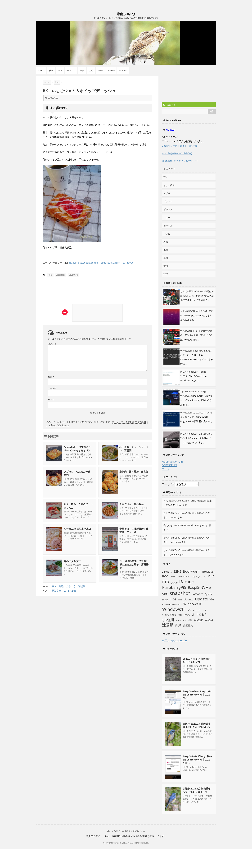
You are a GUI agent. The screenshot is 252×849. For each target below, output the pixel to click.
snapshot (180, 593)
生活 (91, 70)
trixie (180, 599)
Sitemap (123, 70)
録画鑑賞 (188, 625)
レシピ (166, 233)
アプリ (166, 193)
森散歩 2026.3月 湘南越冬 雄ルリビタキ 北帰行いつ (197, 725)
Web (60, 70)
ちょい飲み (169, 185)
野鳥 (178, 625)
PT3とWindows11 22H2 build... (196, 433)
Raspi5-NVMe (199, 587)
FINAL (179, 504)
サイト (51, 399)
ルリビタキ (199, 614)
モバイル (167, 225)
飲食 (51, 70)
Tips (173, 599)
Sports (208, 594)
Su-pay (165, 599)
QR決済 (174, 582)
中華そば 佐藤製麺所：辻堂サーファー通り (133, 530)
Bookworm (192, 571)
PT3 (165, 582)
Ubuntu (188, 599)
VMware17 (177, 604)
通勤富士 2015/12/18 (64, 590)
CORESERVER (169, 465)
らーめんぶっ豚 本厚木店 (77, 528)
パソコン (71, 70)
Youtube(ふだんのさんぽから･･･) (180, 160)
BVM (165, 576)
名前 (51, 376)
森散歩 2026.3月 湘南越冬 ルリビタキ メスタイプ (197, 790)
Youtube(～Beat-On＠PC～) (177, 153)
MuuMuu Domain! (172, 461)
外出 (165, 241)
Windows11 (174, 609)
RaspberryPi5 (174, 587)
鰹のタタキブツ (72, 561)
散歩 (184, 620)
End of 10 (180, 576)
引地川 (168, 619)
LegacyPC (196, 576)
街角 (165, 265)
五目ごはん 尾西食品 (131, 504)
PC (205, 576)
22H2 (177, 571)
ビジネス (167, 209)
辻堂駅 (167, 624)
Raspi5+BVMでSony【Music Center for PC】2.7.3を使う (197, 760)
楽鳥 (190, 620)
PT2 (211, 576)
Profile (111, 70)
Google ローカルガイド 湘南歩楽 (179, 145)
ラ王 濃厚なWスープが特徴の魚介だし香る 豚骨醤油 (133, 565)
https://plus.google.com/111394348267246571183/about (101, 262)
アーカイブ (168, 484)
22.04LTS (167, 571)
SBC (165, 593)
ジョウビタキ (169, 614)
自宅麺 (209, 620)
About (101, 70)
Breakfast (60, 275)
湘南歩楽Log (126, 14)
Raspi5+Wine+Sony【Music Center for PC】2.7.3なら (197, 695)
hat (188, 576)
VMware (166, 604)
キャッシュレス (200, 610)
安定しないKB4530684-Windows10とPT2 (184, 525)
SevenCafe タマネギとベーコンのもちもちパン (77, 448)
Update (201, 599)
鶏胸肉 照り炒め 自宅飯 (133, 471)
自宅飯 (198, 620)
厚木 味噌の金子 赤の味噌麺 (68, 586)
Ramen (186, 581)
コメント (52, 343)
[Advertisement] (73, 291)
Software (197, 594)
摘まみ (178, 620)
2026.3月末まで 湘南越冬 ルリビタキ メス (196, 660)
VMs (212, 599)
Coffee (172, 577)
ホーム (41, 70)
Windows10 (192, 604)
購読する (169, 104)
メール (52, 388)
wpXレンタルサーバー (174, 640)
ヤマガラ (186, 615)
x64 (189, 610)
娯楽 (82, 70)
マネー (166, 217)
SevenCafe (73, 275)
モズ (180, 615)
